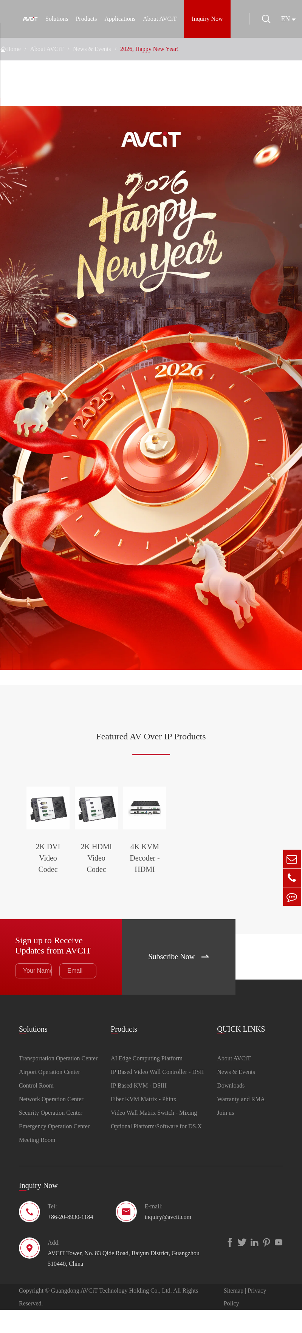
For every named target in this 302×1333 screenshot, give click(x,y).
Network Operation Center (51, 1122)
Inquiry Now (207, 18)
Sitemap (233, 1313)
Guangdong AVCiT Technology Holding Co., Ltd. (111, 1313)
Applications (119, 18)
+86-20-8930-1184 (70, 1240)
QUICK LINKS (241, 1051)
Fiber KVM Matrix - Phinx (143, 1122)
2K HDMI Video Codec (151, 890)
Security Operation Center (50, 1135)
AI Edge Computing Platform (147, 1081)
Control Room (36, 1108)
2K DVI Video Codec (65, 885)
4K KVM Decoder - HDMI (237, 890)
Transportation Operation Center (58, 1081)
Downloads (231, 1108)
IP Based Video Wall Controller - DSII (157, 1095)
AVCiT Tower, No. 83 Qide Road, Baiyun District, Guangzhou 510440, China (124, 1281)
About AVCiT (160, 18)
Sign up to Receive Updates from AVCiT (54, 968)
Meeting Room (37, 1163)
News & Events (92, 49)
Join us (225, 1135)
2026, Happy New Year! (149, 49)
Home (13, 49)
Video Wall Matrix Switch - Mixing (154, 1135)
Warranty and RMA (241, 1122)
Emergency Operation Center (54, 1149)
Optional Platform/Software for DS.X (156, 1149)
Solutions (56, 18)
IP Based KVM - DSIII (139, 1108)
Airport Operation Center (49, 1095)
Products (86, 18)
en (286, 19)
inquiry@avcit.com (167, 1240)
